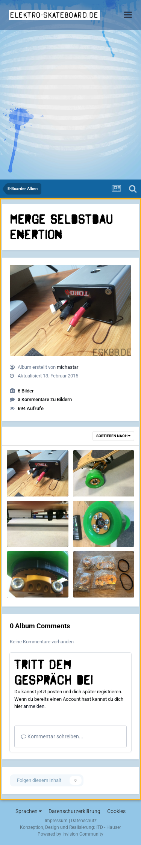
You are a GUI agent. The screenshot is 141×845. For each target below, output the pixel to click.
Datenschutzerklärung (74, 811)
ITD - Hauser (108, 827)
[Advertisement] (70, 105)
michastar (67, 367)
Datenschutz (84, 820)
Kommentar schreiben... (52, 736)
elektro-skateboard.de (54, 15)
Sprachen (28, 811)
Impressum (56, 820)
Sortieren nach (113, 436)
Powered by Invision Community (70, 834)
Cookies (116, 811)
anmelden (33, 706)
